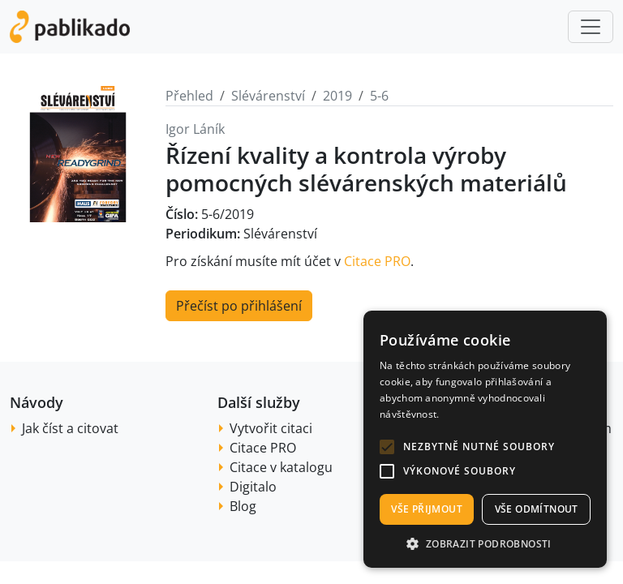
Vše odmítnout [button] (536, 509)
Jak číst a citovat (70, 428)
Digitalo (253, 487)
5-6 (379, 96)
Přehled (189, 96)
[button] (387, 447)
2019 (337, 96)
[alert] (485, 439)
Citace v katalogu (281, 467)
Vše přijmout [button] (426, 509)
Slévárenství (268, 96)
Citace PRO (377, 261)
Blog (243, 506)
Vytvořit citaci (271, 428)
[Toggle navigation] (590, 27)
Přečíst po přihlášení (239, 306)
